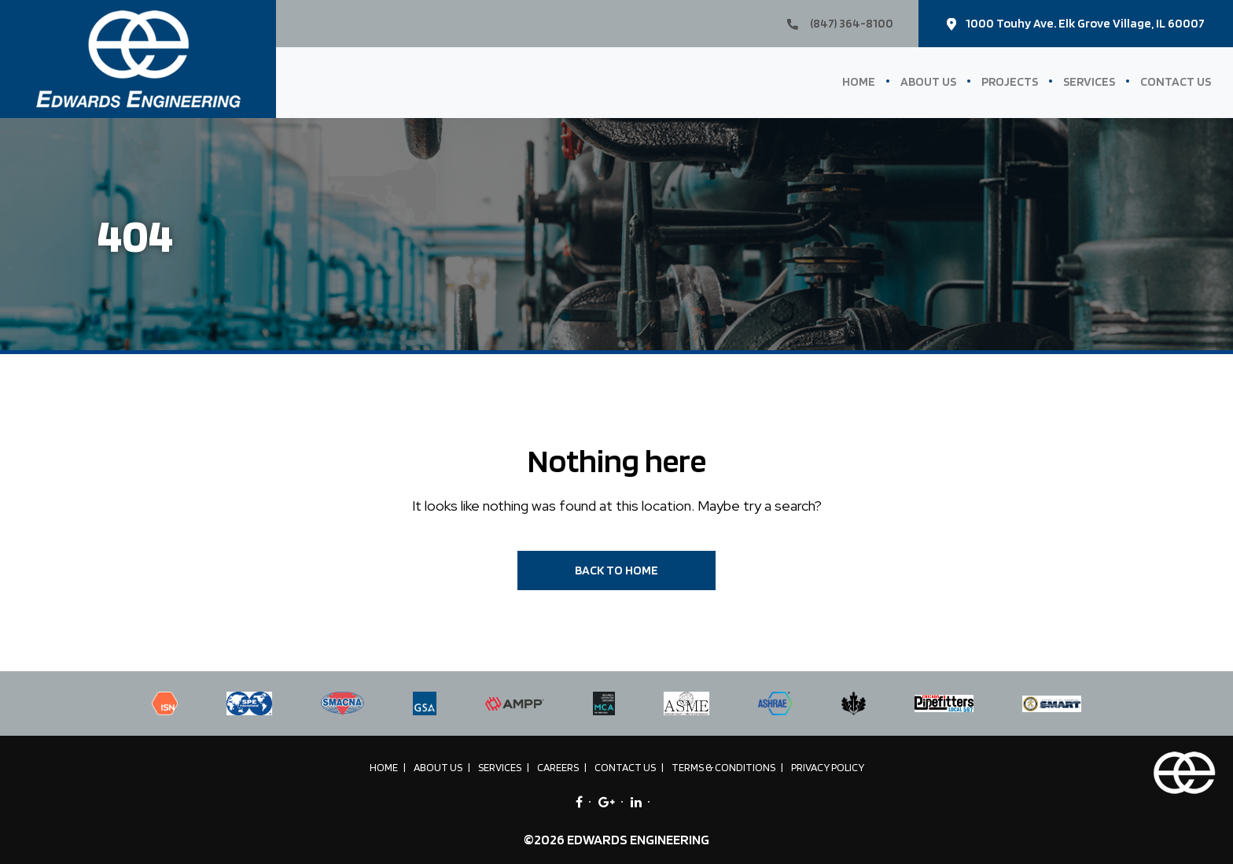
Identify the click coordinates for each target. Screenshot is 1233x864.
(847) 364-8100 (840, 23)
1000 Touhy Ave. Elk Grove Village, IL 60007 (1076, 23)
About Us (928, 81)
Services (1089, 81)
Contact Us (1175, 81)
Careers (558, 767)
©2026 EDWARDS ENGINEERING (616, 839)
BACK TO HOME (616, 570)
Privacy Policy (827, 767)
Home (858, 81)
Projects (1009, 81)
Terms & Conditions (723, 767)
